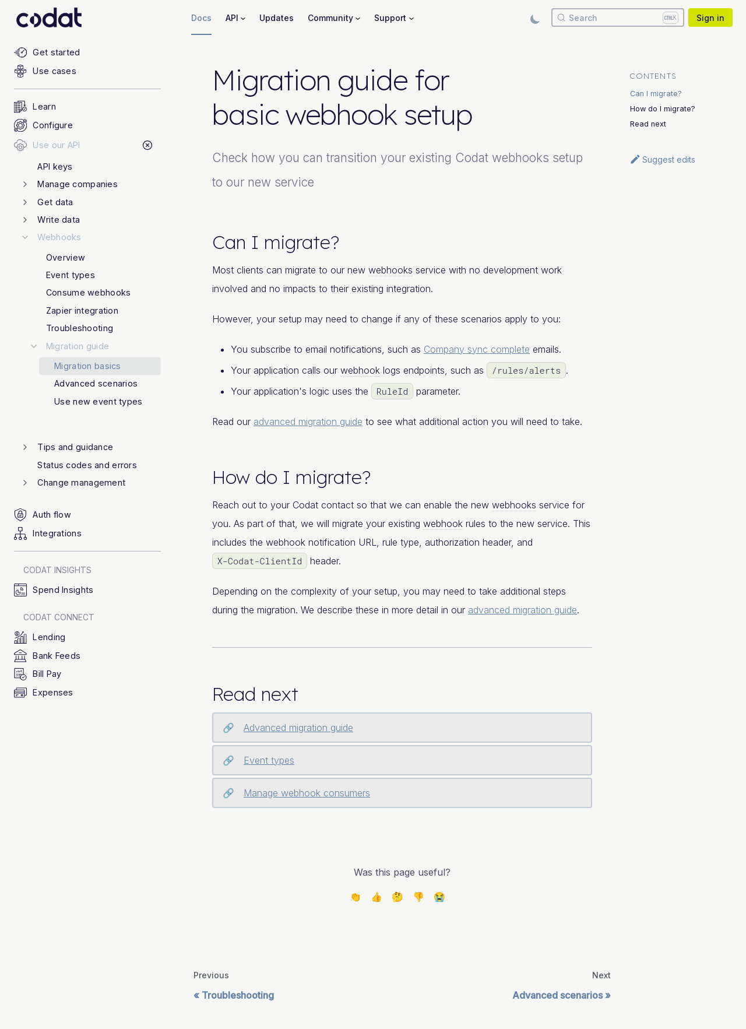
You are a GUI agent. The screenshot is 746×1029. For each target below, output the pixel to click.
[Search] (617, 17)
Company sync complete (477, 349)
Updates (276, 18)
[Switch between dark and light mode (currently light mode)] (535, 17)
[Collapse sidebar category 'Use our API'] (147, 145)
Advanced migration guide (298, 727)
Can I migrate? (656, 93)
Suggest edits (662, 159)
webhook (360, 370)
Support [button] (390, 18)
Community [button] (330, 18)
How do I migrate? (662, 108)
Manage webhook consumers (307, 793)
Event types (269, 760)
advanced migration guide (308, 421)
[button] (91, 184)
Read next (648, 124)
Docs (201, 18)
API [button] (232, 18)
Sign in (710, 18)
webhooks (390, 270)
